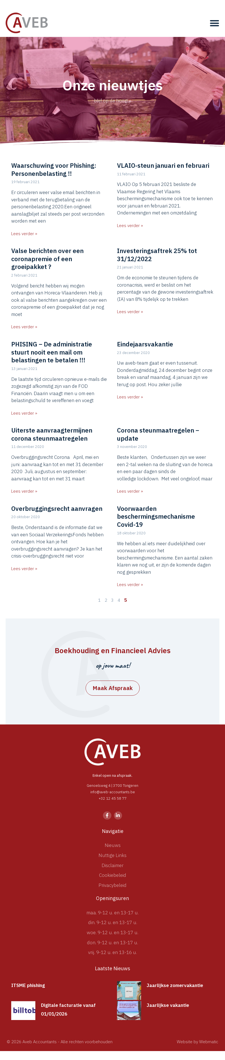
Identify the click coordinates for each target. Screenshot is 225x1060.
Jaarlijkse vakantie (168, 1005)
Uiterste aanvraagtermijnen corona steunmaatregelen (51, 434)
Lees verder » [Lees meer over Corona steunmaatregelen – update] (130, 491)
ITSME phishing (28, 985)
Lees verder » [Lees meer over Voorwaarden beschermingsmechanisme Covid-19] (130, 584)
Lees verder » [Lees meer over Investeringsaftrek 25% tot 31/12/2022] (130, 311)
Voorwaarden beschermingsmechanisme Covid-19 (156, 516)
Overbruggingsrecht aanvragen (56, 508)
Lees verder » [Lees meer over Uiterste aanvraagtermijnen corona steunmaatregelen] (24, 491)
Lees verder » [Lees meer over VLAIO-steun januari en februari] (130, 225)
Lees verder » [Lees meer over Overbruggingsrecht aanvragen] (24, 568)
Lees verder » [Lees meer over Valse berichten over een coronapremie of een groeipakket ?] (24, 326)
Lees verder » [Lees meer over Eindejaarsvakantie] (130, 397)
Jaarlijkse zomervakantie (175, 985)
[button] (214, 22)
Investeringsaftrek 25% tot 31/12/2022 (157, 255)
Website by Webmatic (197, 1041)
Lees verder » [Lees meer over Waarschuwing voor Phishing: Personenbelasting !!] (24, 233)
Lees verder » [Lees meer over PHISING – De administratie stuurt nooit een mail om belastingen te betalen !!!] (24, 413)
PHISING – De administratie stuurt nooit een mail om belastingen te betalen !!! (51, 352)
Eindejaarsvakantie (145, 344)
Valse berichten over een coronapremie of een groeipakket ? (47, 259)
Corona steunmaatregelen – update (158, 434)
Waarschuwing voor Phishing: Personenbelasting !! (53, 169)
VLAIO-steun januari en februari (163, 165)
